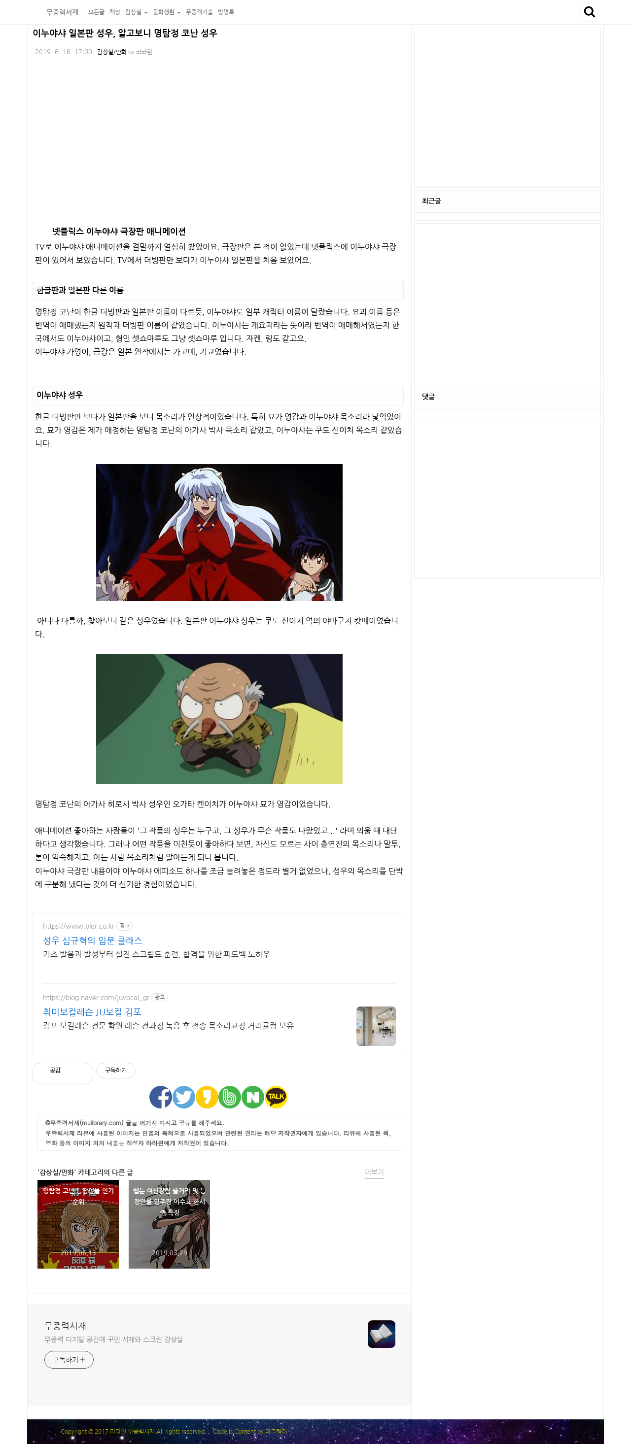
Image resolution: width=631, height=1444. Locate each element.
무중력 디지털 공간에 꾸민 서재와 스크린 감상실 (113, 1339)
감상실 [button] (136, 12)
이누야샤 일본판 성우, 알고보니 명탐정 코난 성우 (125, 33)
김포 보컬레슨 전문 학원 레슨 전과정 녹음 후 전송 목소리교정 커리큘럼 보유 (168, 1026)
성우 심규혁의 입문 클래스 (92, 941)
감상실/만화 (112, 52)
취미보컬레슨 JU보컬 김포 (92, 1012)
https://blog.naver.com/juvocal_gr (96, 997)
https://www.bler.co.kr (78, 926)
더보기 (374, 1172)
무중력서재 (56, 12)
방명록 (226, 12)
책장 (114, 12)
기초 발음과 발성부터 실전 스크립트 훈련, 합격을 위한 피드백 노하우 (156, 954)
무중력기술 (199, 12)
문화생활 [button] (167, 12)
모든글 (96, 12)
